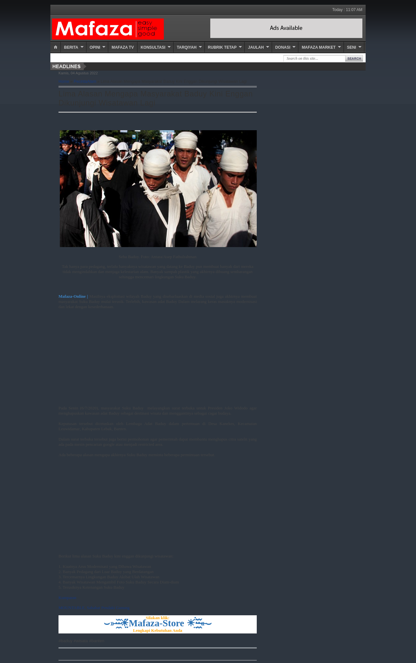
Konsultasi (153, 47)
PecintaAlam (85, 81)
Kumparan (67, 597)
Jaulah (256, 47)
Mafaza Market (318, 47)
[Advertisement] (157, 360)
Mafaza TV (122, 47)
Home (63, 81)
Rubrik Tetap (222, 47)
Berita (71, 47)
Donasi (283, 47)
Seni (351, 47)
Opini (95, 47)
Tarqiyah (187, 47)
